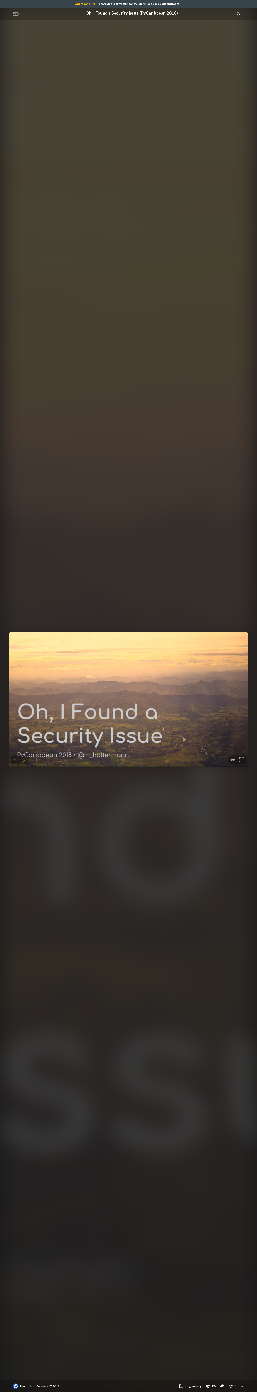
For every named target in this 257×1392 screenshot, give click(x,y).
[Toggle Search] (239, 14)
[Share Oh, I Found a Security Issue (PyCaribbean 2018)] (222, 1386)
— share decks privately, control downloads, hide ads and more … (128, 3)
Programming (190, 1386)
